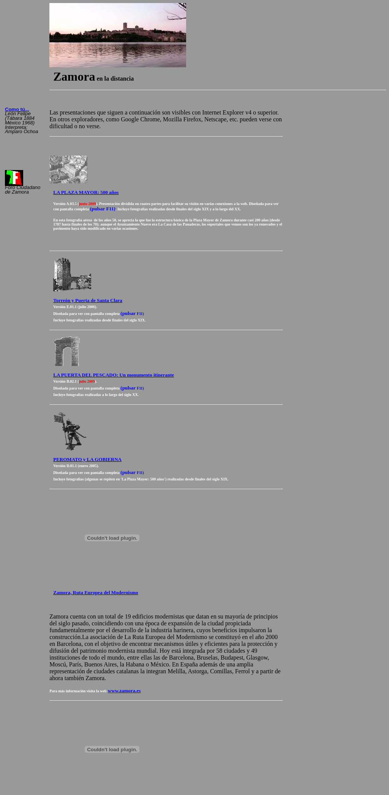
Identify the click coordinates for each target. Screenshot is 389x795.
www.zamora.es (124, 690)
